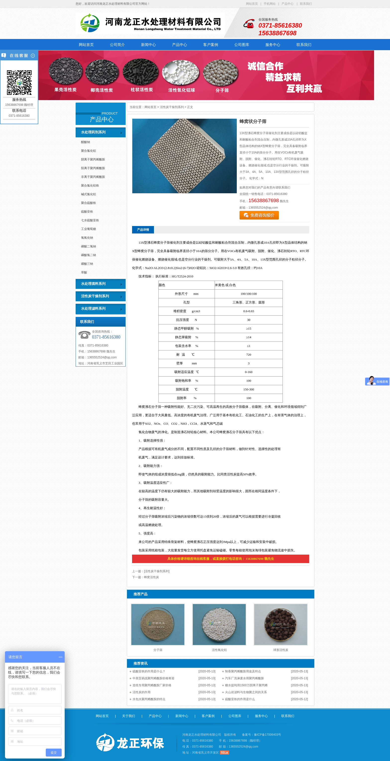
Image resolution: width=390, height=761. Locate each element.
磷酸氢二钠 (88, 255)
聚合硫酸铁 (88, 203)
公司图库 (241, 44)
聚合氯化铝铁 (90, 185)
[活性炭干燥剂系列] (157, 571)
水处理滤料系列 (93, 308)
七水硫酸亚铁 (90, 220)
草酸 (84, 272)
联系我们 (306, 3)
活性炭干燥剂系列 (95, 296)
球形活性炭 (280, 650)
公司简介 (117, 44)
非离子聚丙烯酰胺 (93, 177)
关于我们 (128, 716)
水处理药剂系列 (93, 132)
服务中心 (272, 44)
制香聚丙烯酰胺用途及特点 (243, 671)
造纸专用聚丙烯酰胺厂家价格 (152, 685)
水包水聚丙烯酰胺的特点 (149, 699)
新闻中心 (148, 44)
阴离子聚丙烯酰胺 (93, 159)
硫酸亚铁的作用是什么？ (149, 671)
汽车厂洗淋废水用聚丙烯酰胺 (244, 678)
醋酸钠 (85, 142)
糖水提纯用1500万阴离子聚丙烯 (246, 685)
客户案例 (210, 44)
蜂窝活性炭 (151, 577)
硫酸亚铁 (87, 211)
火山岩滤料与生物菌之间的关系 (246, 692)
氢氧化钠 (87, 237)
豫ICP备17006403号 (267, 734)
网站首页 (252, 3)
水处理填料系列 (93, 284)
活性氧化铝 (219, 650)
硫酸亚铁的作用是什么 (240, 699)
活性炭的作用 (141, 692)
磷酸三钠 (87, 264)
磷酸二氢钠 (88, 246)
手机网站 (270, 3)
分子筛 (157, 650)
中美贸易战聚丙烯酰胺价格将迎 (153, 678)
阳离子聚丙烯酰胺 (93, 168)
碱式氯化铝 (88, 194)
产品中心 (287, 3)
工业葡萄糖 (88, 229)
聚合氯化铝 (88, 150)
